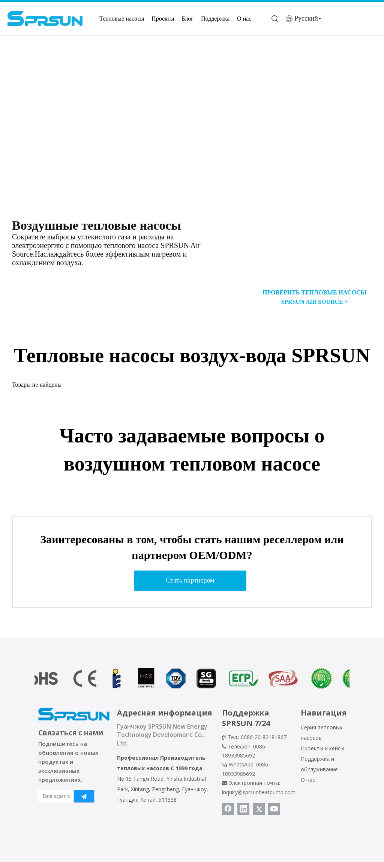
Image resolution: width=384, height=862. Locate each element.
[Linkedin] (243, 809)
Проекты (163, 18)
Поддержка (215, 18)
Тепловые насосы (121, 18)
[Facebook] (228, 809)
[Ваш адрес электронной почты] (54, 796)
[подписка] (84, 796)
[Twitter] (259, 809)
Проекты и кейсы (322, 748)
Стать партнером (190, 580)
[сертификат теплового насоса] (192, 678)
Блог (188, 18)
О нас (244, 18)
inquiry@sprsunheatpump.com (259, 792)
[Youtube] (274, 809)
